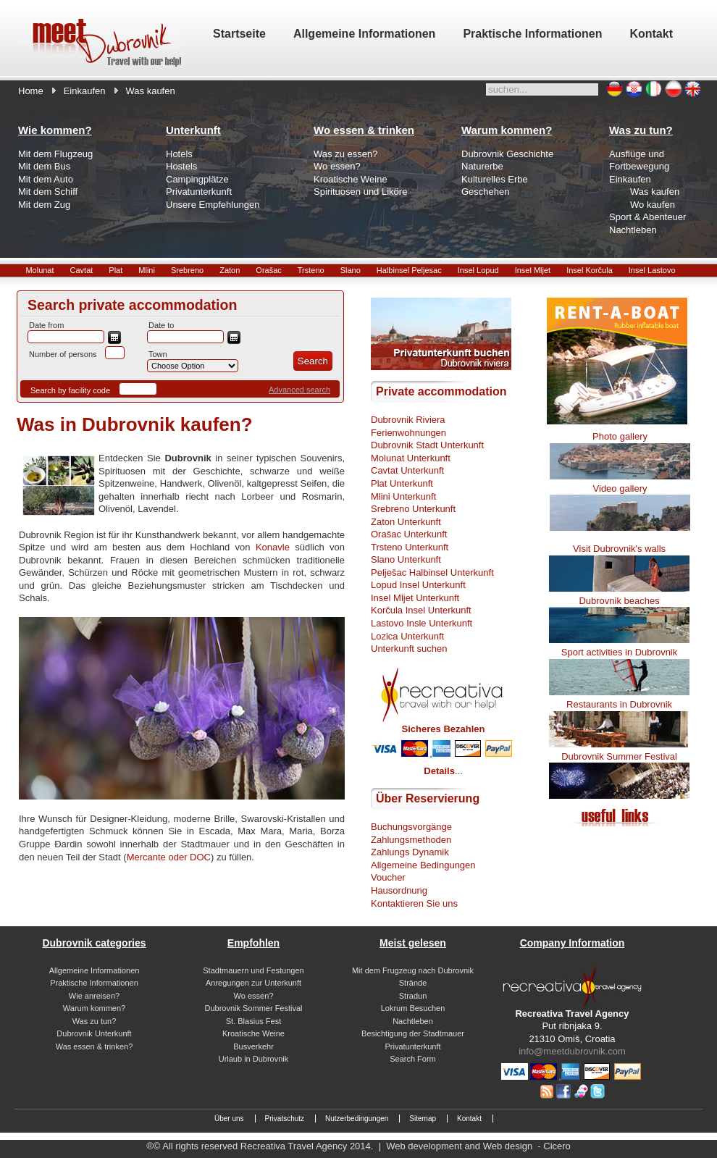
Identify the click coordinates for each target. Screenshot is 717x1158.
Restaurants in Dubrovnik (619, 704)
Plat (115, 270)
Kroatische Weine (350, 179)
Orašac (268, 270)
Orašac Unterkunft (409, 534)
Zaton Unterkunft (406, 521)
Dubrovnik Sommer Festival (253, 1008)
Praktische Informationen (94, 982)
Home (30, 90)
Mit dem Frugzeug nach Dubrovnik (413, 970)
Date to (161, 325)
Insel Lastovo (652, 270)
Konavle (273, 547)
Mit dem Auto (45, 179)
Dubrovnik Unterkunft (93, 1033)
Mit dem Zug (44, 204)
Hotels (179, 153)
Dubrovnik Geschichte (507, 153)
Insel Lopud (478, 270)
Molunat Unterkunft (410, 458)
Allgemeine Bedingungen (423, 865)
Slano (350, 270)
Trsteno (311, 270)
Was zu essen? (345, 153)
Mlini (146, 270)
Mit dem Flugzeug (55, 153)
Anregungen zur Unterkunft (253, 982)
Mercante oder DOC (169, 857)
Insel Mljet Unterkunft (415, 597)
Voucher (388, 877)
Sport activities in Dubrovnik (619, 652)
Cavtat (81, 270)
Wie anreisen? (94, 995)
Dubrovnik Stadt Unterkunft (427, 445)
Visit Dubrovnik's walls (619, 548)
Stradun (413, 995)
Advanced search (299, 389)
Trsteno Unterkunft (409, 547)
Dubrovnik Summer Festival (619, 756)
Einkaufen (85, 90)
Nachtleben (633, 230)
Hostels (181, 166)
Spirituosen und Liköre (360, 191)
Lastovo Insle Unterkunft (421, 623)
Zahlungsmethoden (411, 839)
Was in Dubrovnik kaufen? (135, 424)
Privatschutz (284, 1119)
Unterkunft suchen (409, 648)
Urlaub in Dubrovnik (254, 1058)
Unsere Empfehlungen (212, 204)
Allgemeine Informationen (94, 970)
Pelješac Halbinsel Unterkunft (432, 572)
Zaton (229, 270)
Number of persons (63, 354)
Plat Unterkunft (402, 483)
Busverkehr (253, 1046)
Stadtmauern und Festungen (253, 970)
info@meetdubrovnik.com (572, 1051)
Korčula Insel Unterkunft (421, 610)
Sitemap (422, 1119)
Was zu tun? (94, 1021)
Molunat (39, 270)
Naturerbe (482, 166)
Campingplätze (197, 179)
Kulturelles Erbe (494, 179)
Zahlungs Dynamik (410, 852)
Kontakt (469, 1119)
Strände (413, 982)
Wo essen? (337, 166)
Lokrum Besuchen (413, 1008)
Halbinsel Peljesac (409, 270)
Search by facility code (70, 390)
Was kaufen (654, 191)
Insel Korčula (589, 270)
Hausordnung (399, 890)
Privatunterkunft (199, 191)
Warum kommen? (94, 1008)
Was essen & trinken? (94, 1046)
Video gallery (620, 488)
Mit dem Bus (44, 166)
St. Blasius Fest (253, 1021)
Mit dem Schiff (47, 191)
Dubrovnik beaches (619, 600)
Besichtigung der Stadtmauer (412, 1033)
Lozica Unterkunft (407, 636)
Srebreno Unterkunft (413, 508)
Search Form (413, 1058)
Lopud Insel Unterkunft (418, 584)
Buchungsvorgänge (411, 826)
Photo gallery (619, 436)
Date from (46, 325)
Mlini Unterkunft (403, 496)
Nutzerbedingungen (356, 1119)
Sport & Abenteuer (647, 216)
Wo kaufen (652, 204)
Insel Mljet (533, 270)
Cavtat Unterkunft (407, 470)
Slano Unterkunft (406, 559)
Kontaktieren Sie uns (414, 903)
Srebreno (187, 270)
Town (157, 354)
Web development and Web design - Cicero (478, 1146)
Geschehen (485, 191)
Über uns (229, 1119)
